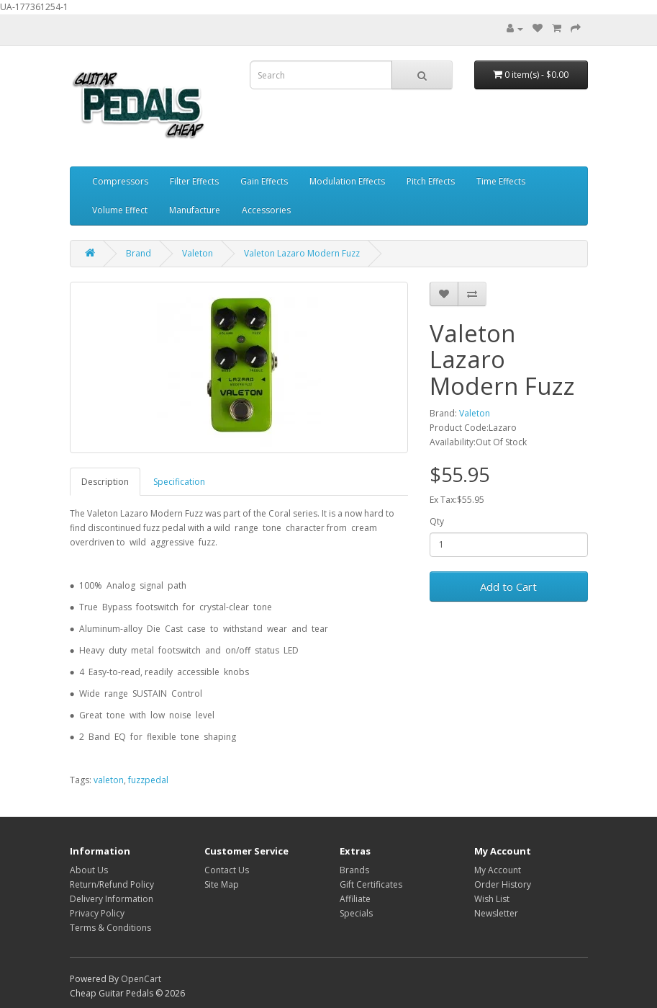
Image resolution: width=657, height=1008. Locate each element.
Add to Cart (508, 586)
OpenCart (141, 979)
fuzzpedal (148, 780)
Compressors (120, 181)
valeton (109, 780)
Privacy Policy (97, 913)
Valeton (197, 253)
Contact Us (226, 870)
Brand (138, 253)
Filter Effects (194, 181)
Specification (179, 482)
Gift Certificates (371, 884)
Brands (354, 870)
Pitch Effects (431, 181)
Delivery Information (111, 899)
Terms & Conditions (110, 928)
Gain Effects (264, 181)
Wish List (491, 899)
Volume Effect (120, 210)
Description (105, 482)
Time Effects (500, 181)
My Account (497, 870)
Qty (437, 521)
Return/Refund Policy (112, 884)
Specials (356, 913)
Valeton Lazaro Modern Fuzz (302, 253)
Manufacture (194, 210)
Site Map (221, 884)
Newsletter (496, 913)
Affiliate (355, 899)
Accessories (266, 210)
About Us (89, 870)
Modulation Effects (347, 181)
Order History (502, 884)
